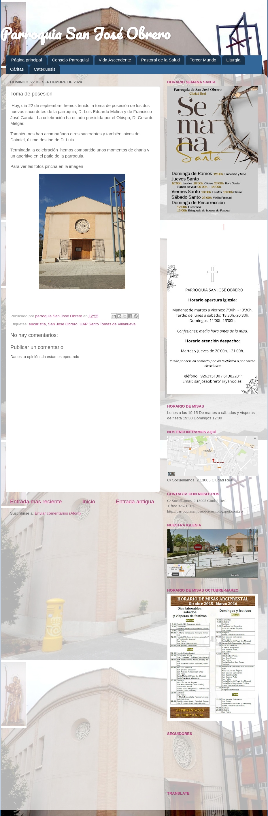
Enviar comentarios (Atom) (58, 513)
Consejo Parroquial (70, 59)
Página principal (26, 59)
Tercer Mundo (203, 59)
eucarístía (37, 324)
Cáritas (17, 69)
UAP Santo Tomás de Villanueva (107, 324)
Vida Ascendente (115, 59)
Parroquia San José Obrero (85, 33)
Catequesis (44, 69)
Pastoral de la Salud (160, 59)
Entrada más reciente (36, 501)
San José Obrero (63, 324)
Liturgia (233, 59)
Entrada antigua (135, 501)
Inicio (88, 501)
